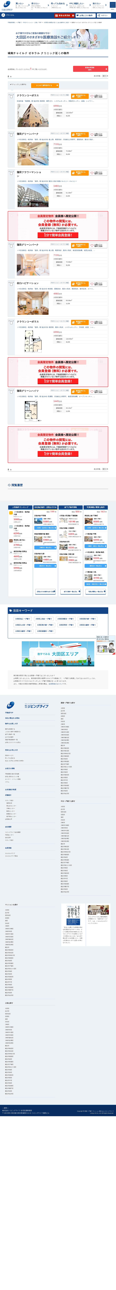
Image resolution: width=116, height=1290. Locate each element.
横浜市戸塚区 (65, 764)
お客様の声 (8, 819)
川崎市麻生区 (65, 737)
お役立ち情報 (10, 768)
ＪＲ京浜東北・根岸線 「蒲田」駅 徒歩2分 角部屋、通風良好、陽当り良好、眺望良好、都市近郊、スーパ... (55, 289)
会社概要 (8, 827)
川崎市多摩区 (65, 740)
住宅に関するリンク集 (12, 776)
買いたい (22, 5)
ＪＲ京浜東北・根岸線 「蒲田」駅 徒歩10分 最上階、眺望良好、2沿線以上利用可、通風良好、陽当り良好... (55, 139)
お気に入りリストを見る (13, 742)
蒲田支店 (8, 803)
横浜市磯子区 (65, 788)
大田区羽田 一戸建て (66, 625)
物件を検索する (10, 729)
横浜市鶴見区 (65, 748)
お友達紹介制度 (10, 789)
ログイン (104, 15)
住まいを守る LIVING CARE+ (14, 761)
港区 (62, 719)
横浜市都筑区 (65, 756)
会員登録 (8, 848)
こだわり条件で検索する (13, 731)
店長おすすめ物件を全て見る (45, 591)
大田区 (63, 708)
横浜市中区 (64, 780)
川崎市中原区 (65, 732)
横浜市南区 (64, 783)
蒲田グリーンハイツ (28, 391)
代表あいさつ (9, 835)
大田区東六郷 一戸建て (45, 625)
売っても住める (59, 5)
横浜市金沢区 (65, 793)
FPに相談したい (80, 5)
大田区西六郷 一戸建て (87, 619)
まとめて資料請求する (44, 85)
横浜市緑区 (64, 759)
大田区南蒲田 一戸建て (45, 631)
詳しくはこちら (20, 517)
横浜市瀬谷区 (65, 775)
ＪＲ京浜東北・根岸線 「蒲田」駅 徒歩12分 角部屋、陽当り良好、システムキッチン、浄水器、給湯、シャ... (56, 327)
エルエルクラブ (10, 853)
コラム (7, 782)
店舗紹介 (8, 795)
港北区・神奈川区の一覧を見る (95, 584)
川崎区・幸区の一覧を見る (96, 546)
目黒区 (63, 716)
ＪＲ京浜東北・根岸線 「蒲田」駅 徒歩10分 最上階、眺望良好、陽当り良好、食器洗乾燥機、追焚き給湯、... (56, 250)
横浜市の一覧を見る (45, 566)
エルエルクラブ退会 (11, 856)
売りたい (40, 6)
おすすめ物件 (9, 737)
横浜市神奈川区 (66, 753)
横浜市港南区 (65, 785)
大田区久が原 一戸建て (23, 625)
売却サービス (9, 755)
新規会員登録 (64, 15)
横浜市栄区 (64, 791)
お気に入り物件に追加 (98, 96)
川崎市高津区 (65, 743)
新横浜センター (10, 814)
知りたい (99, 5)
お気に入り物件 (86, 15)
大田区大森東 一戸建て (87, 625)
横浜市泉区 (64, 772)
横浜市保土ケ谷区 (66, 767)
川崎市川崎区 (65, 727)
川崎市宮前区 (65, 735)
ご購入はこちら (73, 925)
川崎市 (63, 724)
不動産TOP (9, 713)
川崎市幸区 (64, 729)
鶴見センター (10, 811)
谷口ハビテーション (28, 283)
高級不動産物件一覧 (11, 739)
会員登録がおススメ (56, 684)
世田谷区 (63, 713)
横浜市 (63, 745)
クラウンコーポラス (28, 95)
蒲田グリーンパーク (28, 134)
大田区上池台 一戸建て (44, 619)
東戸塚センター (10, 816)
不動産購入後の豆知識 (12, 774)
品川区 (63, 711)
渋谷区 (63, 721)
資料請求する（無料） (80, 96)
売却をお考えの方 (11, 750)
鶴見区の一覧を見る (96, 566)
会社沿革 (8, 837)
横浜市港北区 (65, 751)
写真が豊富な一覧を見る (95, 591)
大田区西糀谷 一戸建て (65, 619)
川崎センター (10, 808)
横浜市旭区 (64, 769)
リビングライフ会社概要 (13, 832)
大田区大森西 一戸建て (23, 631)
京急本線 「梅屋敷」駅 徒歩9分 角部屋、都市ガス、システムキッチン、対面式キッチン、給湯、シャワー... (55, 101)
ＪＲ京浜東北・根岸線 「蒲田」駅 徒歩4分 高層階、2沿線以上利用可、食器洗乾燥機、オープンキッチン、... (56, 396)
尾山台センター (10, 806)
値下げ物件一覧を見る (70, 591)
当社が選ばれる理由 (12, 718)
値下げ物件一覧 (10, 734)
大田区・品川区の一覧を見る (45, 528)
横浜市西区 (64, 777)
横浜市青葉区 (65, 761)
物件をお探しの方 (11, 723)
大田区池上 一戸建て (22, 619)
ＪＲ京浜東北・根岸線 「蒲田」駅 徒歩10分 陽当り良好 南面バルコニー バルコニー (47, 181)
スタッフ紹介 (9, 800)
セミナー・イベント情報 (13, 779)
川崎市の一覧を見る (45, 547)
